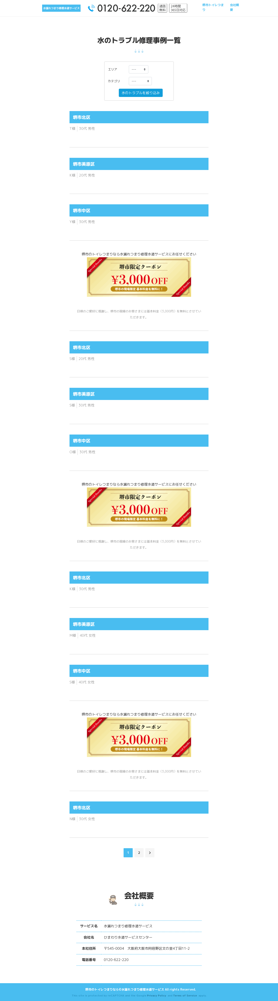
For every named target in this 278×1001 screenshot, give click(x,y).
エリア (112, 69)
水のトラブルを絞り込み (141, 92)
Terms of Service (185, 995)
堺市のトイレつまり (97, 254)
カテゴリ (114, 81)
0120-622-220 (116, 959)
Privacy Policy (156, 995)
